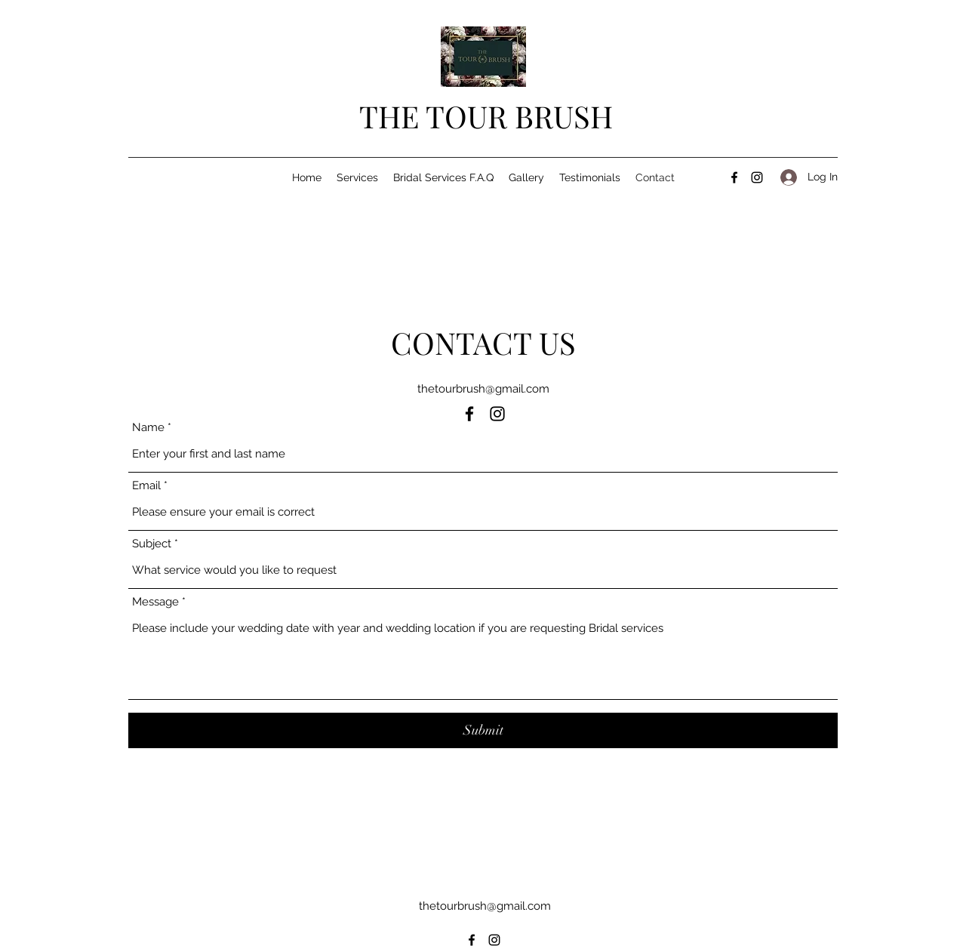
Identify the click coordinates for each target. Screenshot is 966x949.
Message (155, 602)
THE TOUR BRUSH (486, 116)
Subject (151, 544)
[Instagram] (756, 177)
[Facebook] (734, 177)
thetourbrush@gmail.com (483, 389)
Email (146, 485)
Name (148, 427)
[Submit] (483, 730)
